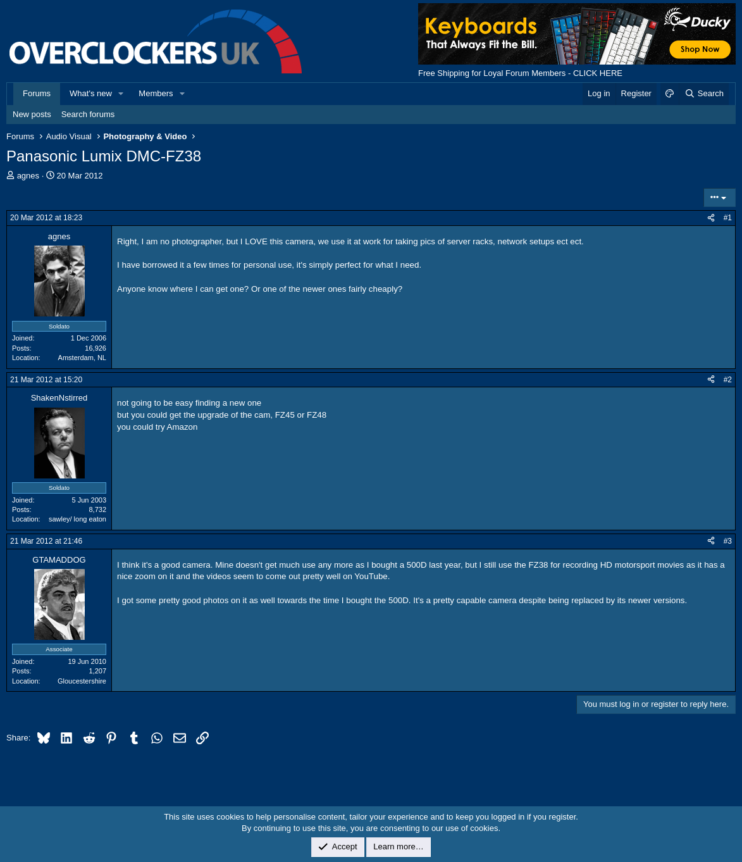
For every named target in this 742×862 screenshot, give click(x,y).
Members (156, 93)
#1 (728, 217)
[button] (121, 93)
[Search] (704, 93)
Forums (37, 93)
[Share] (711, 218)
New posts (32, 114)
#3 (728, 541)
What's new (91, 93)
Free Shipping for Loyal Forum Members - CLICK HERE (520, 73)
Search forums (88, 114)
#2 (728, 379)
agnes (28, 175)
